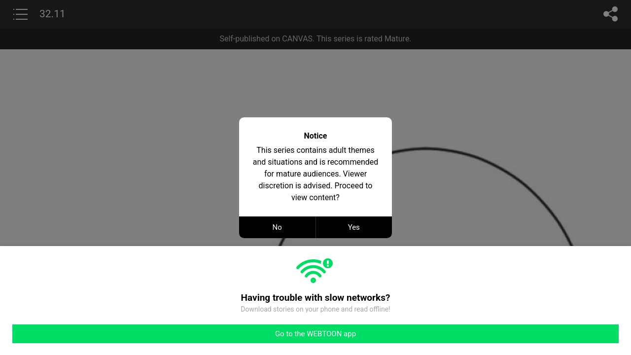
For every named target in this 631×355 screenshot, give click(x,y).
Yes (354, 227)
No (277, 227)
